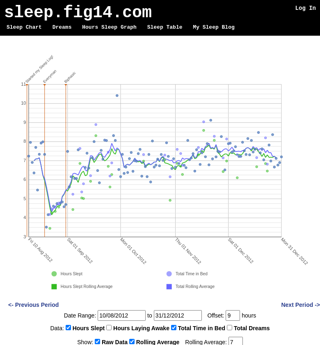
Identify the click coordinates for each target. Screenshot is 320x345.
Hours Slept (89, 328)
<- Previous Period (33, 305)
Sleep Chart (24, 27)
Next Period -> (300, 305)
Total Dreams (252, 328)
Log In (305, 8)
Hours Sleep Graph (109, 27)
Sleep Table (165, 27)
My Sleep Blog (213, 27)
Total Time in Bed (201, 328)
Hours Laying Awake (141, 328)
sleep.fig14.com (78, 13)
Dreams (62, 27)
